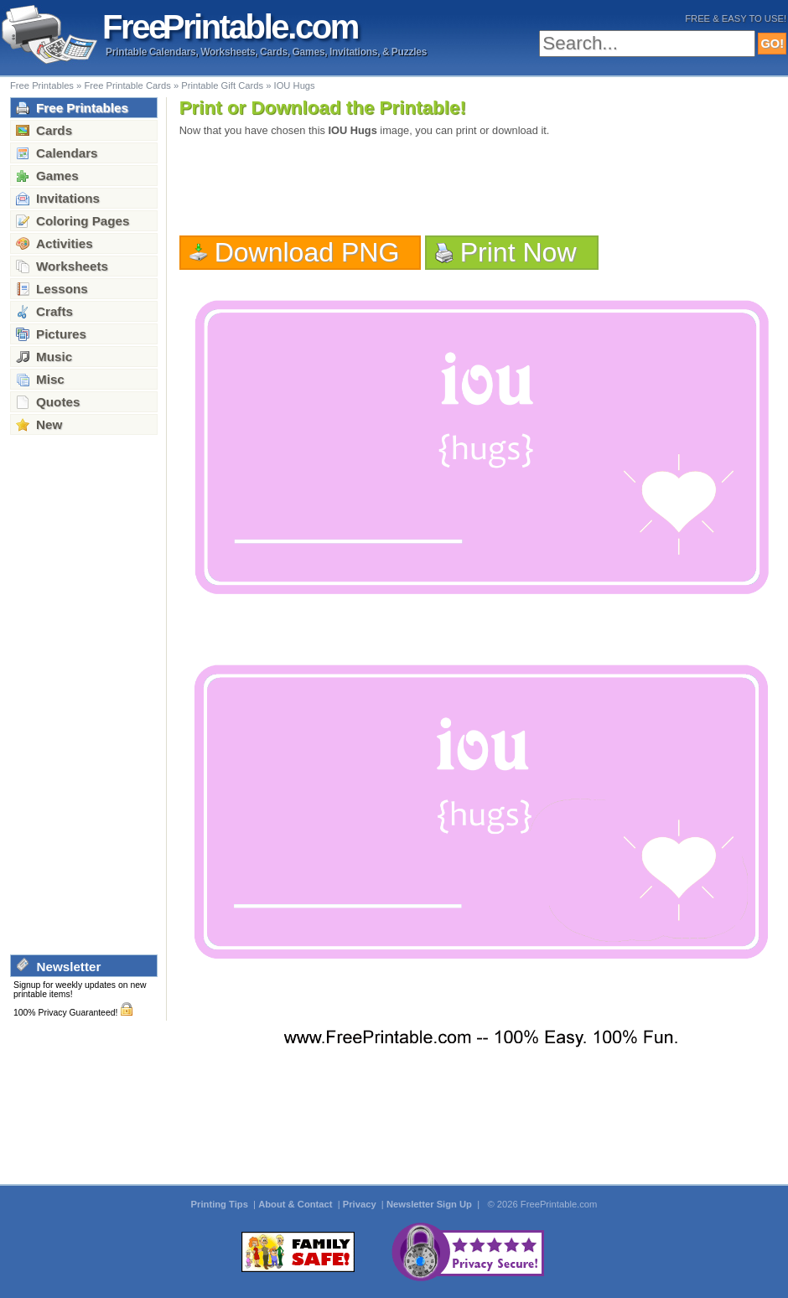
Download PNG (307, 252)
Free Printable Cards (127, 85)
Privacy (361, 1204)
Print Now (518, 252)
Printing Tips (221, 1204)
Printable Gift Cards (222, 85)
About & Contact (296, 1204)
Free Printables (42, 85)
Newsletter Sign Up (430, 1204)
